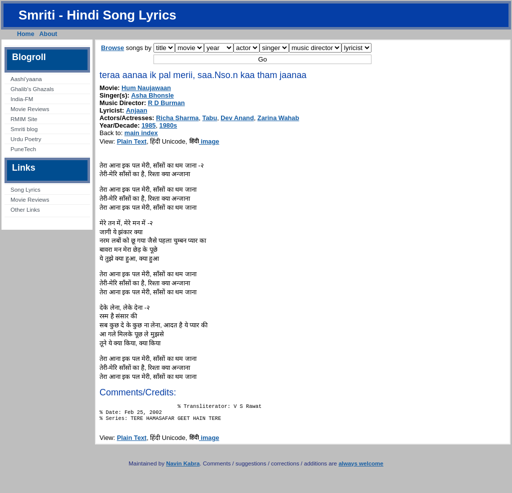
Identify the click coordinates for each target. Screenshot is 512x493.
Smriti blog (24, 129)
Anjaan (137, 110)
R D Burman (166, 103)
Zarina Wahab (278, 118)
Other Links (25, 210)
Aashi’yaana (26, 79)
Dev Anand (237, 118)
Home (25, 34)
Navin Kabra (183, 467)
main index (141, 133)
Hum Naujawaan (146, 88)
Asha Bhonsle (152, 95)
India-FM (21, 99)
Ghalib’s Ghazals (32, 89)
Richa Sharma (177, 118)
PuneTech (23, 149)
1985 (149, 125)
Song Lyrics (25, 190)
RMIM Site (24, 119)
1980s (169, 125)
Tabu (210, 118)
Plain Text (132, 141)
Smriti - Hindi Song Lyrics (97, 15)
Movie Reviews (29, 109)
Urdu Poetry (25, 139)
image (204, 141)
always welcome (361, 467)
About (49, 34)
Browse (112, 48)
